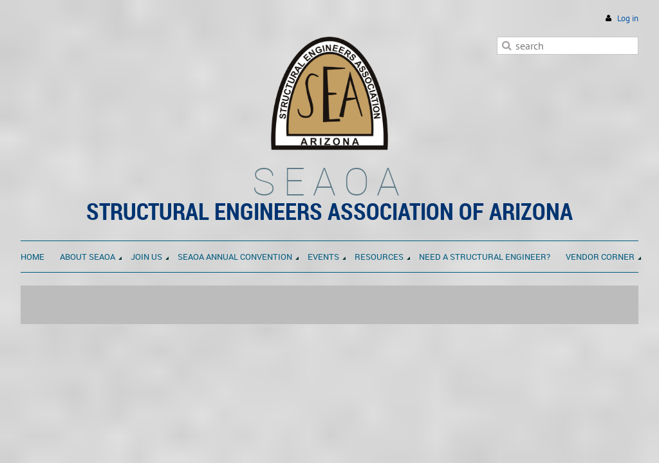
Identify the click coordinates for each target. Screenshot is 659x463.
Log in (627, 18)
